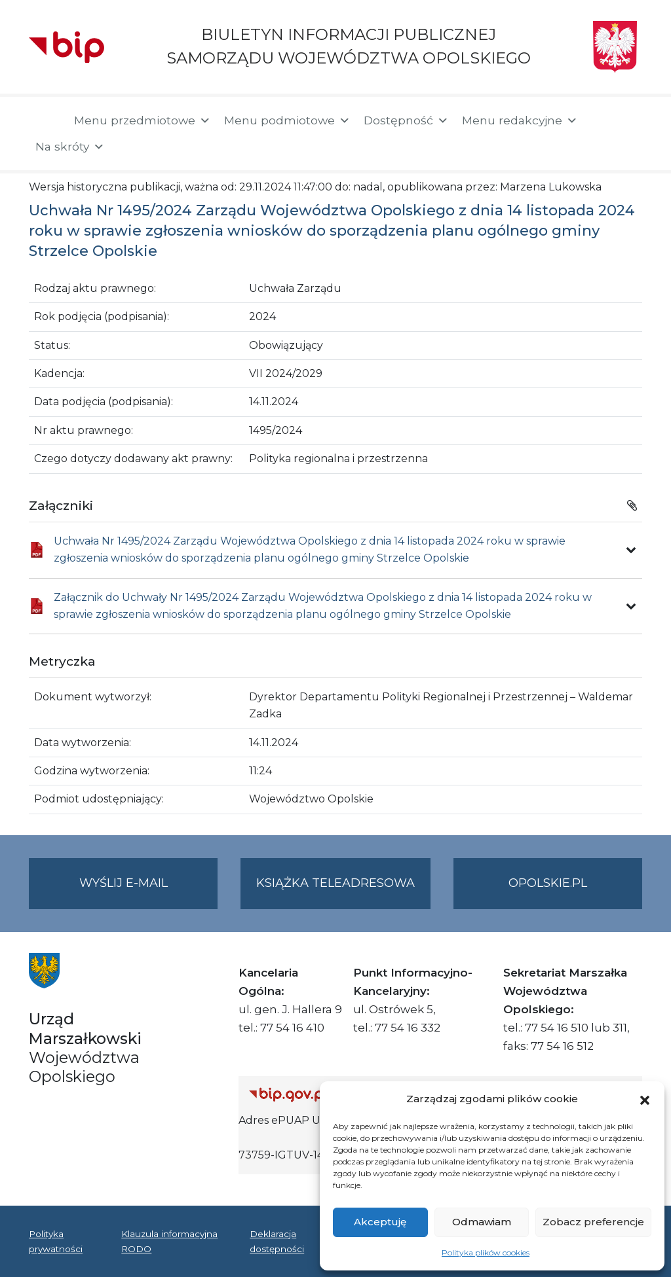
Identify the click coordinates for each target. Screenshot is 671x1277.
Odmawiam (481, 1221)
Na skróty (70, 147)
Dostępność (406, 120)
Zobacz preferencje (593, 1221)
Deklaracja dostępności (277, 1241)
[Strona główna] (45, 122)
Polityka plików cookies (485, 1252)
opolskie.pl (547, 883)
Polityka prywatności (56, 1241)
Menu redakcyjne (520, 120)
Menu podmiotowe (287, 120)
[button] (644, 1099)
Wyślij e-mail (148, 891)
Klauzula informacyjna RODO (169, 1241)
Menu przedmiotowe (142, 120)
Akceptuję (380, 1221)
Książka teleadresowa (335, 883)
